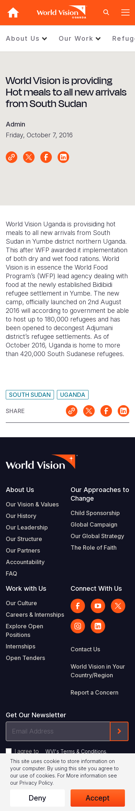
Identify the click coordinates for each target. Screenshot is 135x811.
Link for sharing (11, 157)
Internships (20, 646)
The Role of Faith (94, 547)
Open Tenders (25, 657)
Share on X (29, 157)
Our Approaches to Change (100, 494)
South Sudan (30, 394)
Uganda (72, 394)
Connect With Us (96, 588)
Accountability (25, 562)
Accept (97, 798)
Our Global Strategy (97, 536)
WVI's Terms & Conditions (75, 751)
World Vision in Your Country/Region (98, 671)
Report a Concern (94, 692)
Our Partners (23, 550)
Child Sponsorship (95, 513)
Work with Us (26, 588)
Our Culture (21, 603)
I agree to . (60, 751)
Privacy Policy (36, 783)
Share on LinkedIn (63, 157)
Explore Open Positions (24, 630)
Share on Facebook (46, 157)
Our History (21, 515)
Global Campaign (94, 524)
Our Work (76, 38)
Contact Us (85, 649)
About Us (23, 38)
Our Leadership (27, 527)
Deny (37, 798)
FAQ (11, 573)
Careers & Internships (35, 614)
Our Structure (24, 538)
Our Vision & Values (32, 504)
